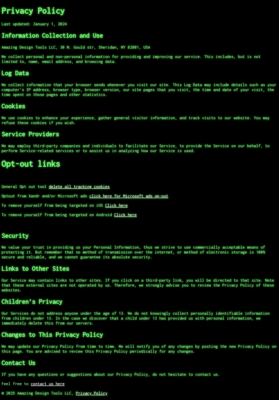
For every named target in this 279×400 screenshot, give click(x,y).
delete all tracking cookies (79, 186)
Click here (116, 205)
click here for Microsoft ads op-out (128, 195)
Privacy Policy (91, 393)
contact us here (48, 383)
